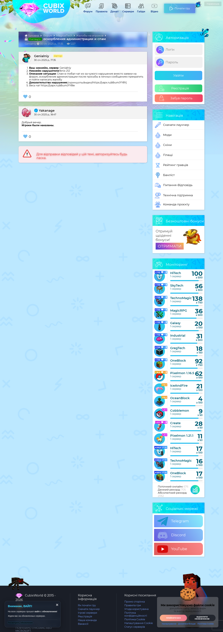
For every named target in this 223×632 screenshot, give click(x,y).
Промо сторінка (134, 601)
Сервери (127, 10)
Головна (32, 35)
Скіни (163, 145)
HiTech (175, 273)
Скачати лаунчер (172, 125)
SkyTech (176, 285)
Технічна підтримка (174, 195)
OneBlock (178, 360)
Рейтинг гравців (171, 165)
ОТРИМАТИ (169, 246)
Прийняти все (173, 618)
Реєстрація (174, 88)
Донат (113, 10)
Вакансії (83, 623)
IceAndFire (179, 385)
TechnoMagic (181, 298)
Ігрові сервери (87, 612)
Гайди (139, 10)
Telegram (173, 521)
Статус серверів (134, 626)
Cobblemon (179, 410)
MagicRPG (178, 310)
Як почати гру (87, 605)
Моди (163, 135)
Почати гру (179, 7)
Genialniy (41, 56)
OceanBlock (180, 398)
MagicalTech (64, 35)
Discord (171, 535)
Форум (86, 10)
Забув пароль (175, 98)
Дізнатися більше (187, 624)
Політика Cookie (134, 619)
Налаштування (169, 624)
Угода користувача (136, 609)
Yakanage (44, 110)
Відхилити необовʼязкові (202, 618)
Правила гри (132, 605)
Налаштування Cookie (138, 623)
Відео (153, 10)
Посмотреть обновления (20, 623)
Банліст (165, 175)
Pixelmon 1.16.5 (182, 373)
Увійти (178, 75)
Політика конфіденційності (135, 614)
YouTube (172, 549)
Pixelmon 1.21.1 (181, 435)
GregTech (177, 348)
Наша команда (87, 620)
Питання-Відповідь (173, 185)
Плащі (164, 155)
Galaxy (175, 323)
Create (175, 423)
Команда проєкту (172, 205)
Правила (100, 10)
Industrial (177, 335)
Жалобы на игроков (90, 35)
